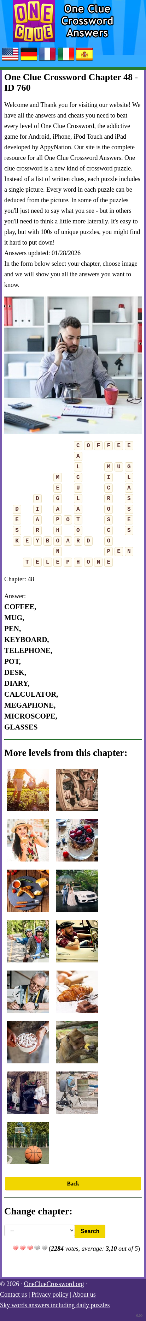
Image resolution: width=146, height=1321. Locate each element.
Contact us (13, 1294)
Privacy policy (49, 1294)
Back (73, 1184)
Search (90, 1231)
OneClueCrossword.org (54, 1283)
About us (84, 1294)
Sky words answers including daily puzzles (55, 1305)
